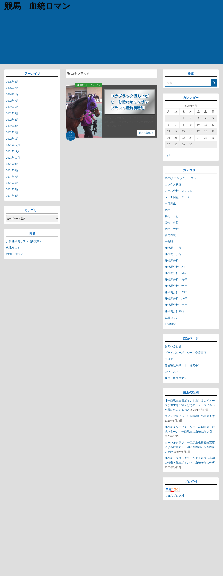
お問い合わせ (14, 253)
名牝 (167, 209)
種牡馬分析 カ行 (176, 279)
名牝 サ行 (172, 216)
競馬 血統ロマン (38, 6)
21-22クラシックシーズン (89, 85)
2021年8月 (12, 170)
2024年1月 (12, 94)
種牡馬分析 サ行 (176, 285)
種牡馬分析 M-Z (175, 273)
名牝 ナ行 (172, 228)
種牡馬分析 (172, 260)
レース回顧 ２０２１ (179, 197)
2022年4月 (12, 119)
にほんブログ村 (174, 495)
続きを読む (146, 132)
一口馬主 (170, 203)
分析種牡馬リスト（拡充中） (24, 241)
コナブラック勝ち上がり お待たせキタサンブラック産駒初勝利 (130, 102)
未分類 (169, 241)
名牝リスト (13, 247)
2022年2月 (12, 132)
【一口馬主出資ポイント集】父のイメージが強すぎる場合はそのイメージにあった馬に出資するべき (190, 405)
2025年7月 (12, 88)
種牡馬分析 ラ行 (176, 304)
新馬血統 (170, 235)
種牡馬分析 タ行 (176, 292)
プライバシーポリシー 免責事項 (187, 352)
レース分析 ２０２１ (179, 190)
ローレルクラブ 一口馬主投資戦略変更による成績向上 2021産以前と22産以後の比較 (190, 447)
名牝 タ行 (172, 222)
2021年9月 (12, 164)
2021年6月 (12, 183)
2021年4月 (12, 195)
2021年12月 (13, 145)
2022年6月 (12, 107)
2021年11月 (13, 151)
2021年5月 (12, 189)
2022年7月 (12, 100)
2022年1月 (12, 138)
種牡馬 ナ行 (173, 254)
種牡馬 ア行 (173, 247)
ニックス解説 (173, 184)
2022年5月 (12, 113)
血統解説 (170, 323)
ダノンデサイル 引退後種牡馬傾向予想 (190, 416)
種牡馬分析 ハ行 (176, 298)
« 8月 (168, 155)
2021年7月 (12, 176)
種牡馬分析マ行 (174, 311)
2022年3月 (12, 125)
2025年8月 (12, 81)
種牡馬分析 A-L (175, 266)
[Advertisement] (111, 38)
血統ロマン (172, 317)
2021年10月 (13, 157)
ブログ (169, 358)
